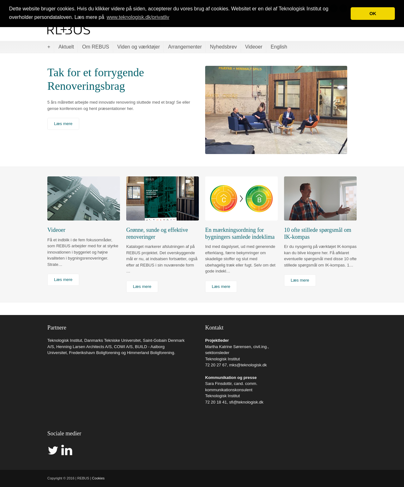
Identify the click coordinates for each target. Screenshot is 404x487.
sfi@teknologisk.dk (246, 402)
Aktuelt (66, 46)
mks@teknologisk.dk (248, 365)
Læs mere (63, 123)
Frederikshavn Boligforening (94, 352)
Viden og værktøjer (138, 46)
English (278, 46)
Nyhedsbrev (223, 46)
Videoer (254, 46)
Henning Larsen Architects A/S (84, 346)
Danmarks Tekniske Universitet (112, 340)
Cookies (98, 478)
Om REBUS (95, 46)
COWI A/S (123, 346)
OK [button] (372, 13)
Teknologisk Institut (64, 340)
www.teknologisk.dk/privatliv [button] (138, 17)
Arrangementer (185, 46)
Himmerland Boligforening (150, 352)
